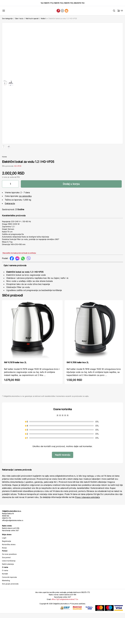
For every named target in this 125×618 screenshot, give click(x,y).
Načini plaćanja (8, 572)
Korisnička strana (8, 553)
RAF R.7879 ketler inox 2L (15, 370)
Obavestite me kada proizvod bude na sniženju (19, 261)
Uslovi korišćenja (8, 569)
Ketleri (43, 18)
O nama (5, 579)
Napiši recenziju (62, 463)
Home (4, 165)
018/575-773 (48, 3)
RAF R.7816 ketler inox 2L (78, 370)
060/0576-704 (79, 3)
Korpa (4, 556)
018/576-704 (58, 3)
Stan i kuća (19, 18)
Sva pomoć (6, 566)
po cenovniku (25, 204)
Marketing (6, 589)
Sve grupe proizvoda (10, 592)
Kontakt (5, 582)
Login (4, 546)
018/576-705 (68, 3)
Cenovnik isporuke (9, 585)
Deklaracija (10, 211)
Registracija (6, 549)
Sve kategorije (7, 18)
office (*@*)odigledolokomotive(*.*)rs (64, 607)
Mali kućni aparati (32, 18)
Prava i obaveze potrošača (87, 505)
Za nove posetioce (9, 562)
